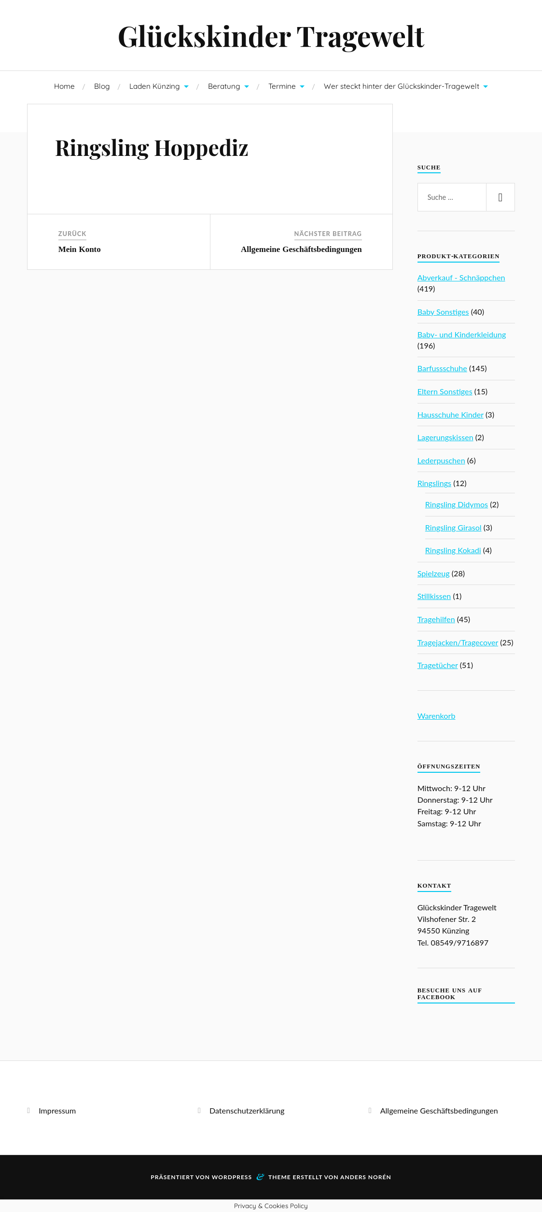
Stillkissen (434, 595)
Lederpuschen (441, 460)
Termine (282, 86)
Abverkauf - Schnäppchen (461, 277)
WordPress (232, 1177)
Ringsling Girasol (453, 527)
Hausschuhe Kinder (450, 414)
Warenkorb (436, 715)
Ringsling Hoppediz (152, 147)
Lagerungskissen (445, 437)
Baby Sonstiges (443, 311)
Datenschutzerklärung (247, 1110)
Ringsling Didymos (456, 504)
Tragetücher (437, 664)
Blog (102, 86)
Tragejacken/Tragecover (457, 642)
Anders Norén (365, 1177)
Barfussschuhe (442, 368)
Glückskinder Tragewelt (271, 35)
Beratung (224, 86)
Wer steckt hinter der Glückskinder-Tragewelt (401, 86)
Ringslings (434, 483)
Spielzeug (433, 573)
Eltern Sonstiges (445, 391)
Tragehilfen (436, 619)
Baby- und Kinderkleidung (461, 334)
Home (64, 86)
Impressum (57, 1110)
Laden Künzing (154, 86)
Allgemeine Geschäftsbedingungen (301, 249)
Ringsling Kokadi (453, 550)
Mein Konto (79, 249)
